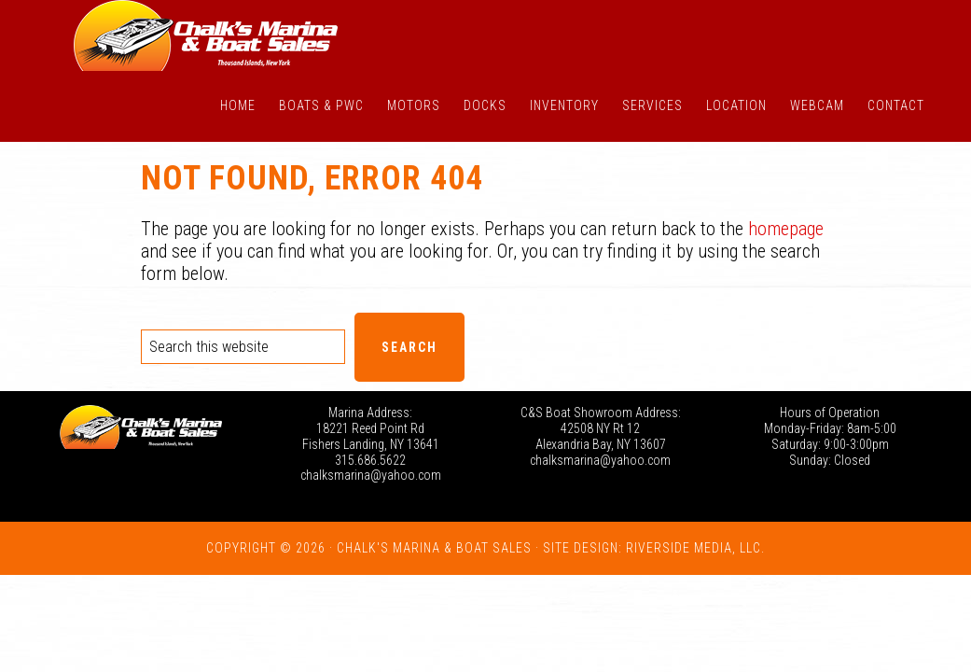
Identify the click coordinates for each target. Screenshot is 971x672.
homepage (786, 228)
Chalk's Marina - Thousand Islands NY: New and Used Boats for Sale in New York (206, 35)
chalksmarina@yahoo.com (370, 475)
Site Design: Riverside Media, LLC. (654, 547)
